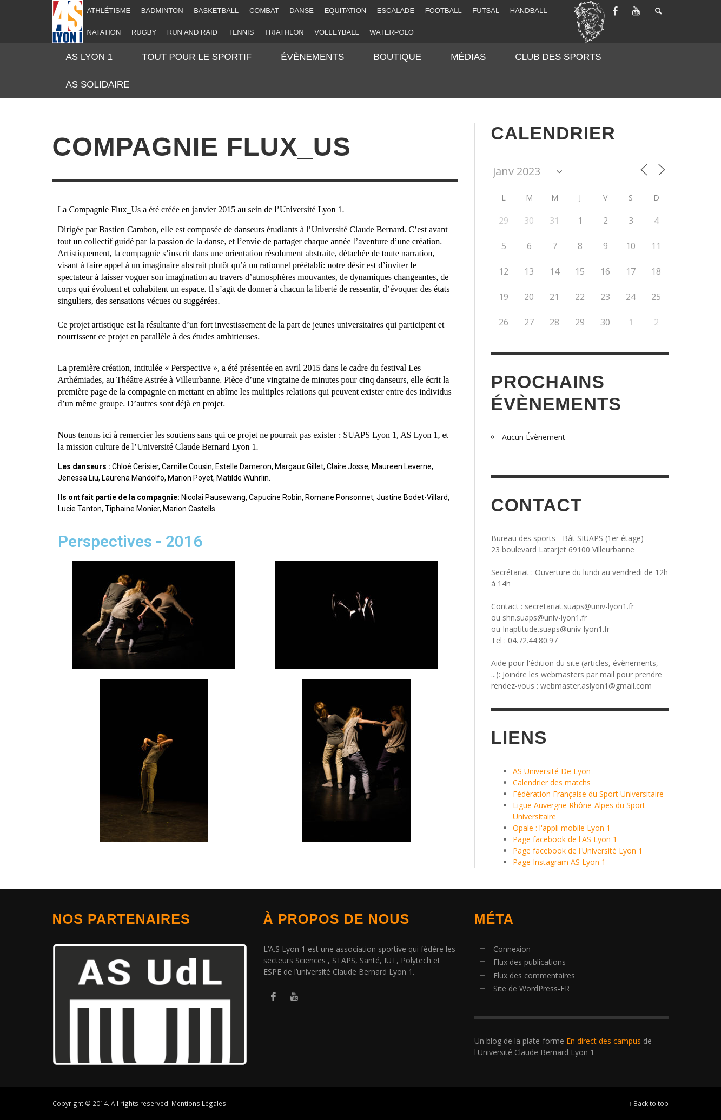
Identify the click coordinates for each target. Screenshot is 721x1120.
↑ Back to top (649, 1103)
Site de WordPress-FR (531, 988)
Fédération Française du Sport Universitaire (588, 794)
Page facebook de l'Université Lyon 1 (578, 850)
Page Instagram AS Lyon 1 (559, 862)
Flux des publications (529, 962)
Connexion (512, 949)
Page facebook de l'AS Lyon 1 (565, 839)
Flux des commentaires (534, 975)
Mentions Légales (198, 1103)
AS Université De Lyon (552, 771)
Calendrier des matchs (552, 782)
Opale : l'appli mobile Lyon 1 (562, 828)
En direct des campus (603, 1041)
